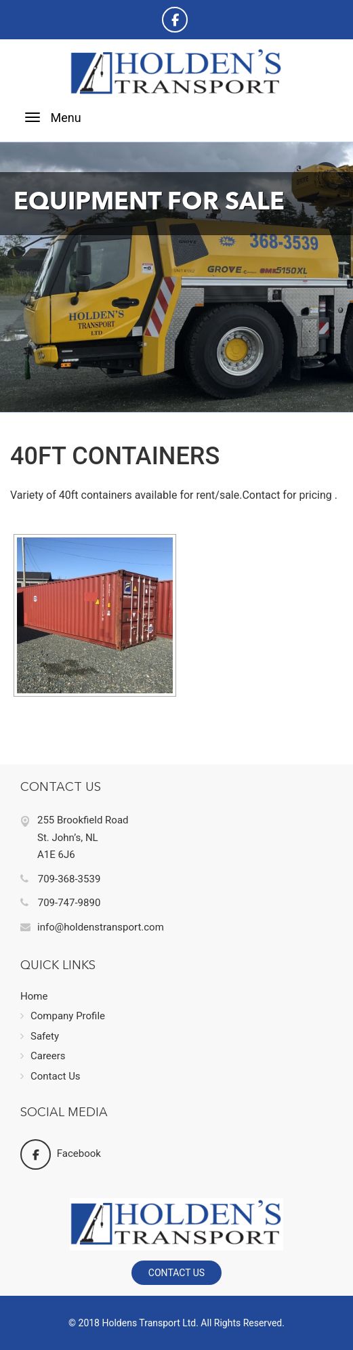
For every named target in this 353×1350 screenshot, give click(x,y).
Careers (43, 1056)
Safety (39, 1036)
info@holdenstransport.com (92, 927)
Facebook (60, 1154)
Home (33, 996)
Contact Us (50, 1076)
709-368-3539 (60, 879)
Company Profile (62, 1016)
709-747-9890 (60, 903)
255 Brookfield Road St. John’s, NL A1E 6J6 (83, 837)
